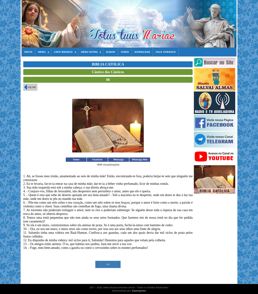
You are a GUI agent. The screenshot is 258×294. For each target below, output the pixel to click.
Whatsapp (118, 159)
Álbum (110, 52)
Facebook (97, 159)
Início (28, 52)
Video (125, 52)
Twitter (76, 159)
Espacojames (139, 290)
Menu (42, 52)
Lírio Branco (63, 52)
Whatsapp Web (139, 159)
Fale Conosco (166, 52)
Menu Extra (89, 52)
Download (142, 52)
